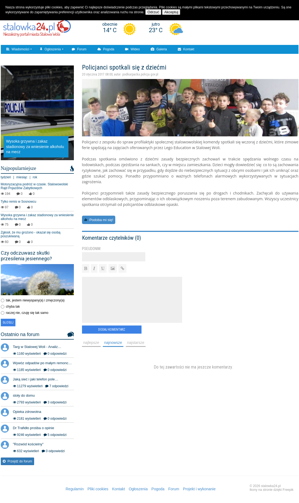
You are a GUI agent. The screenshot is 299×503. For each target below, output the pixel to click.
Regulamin (75, 489)
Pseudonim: (91, 248)
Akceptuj (171, 12)
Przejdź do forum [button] (17, 461)
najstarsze (135, 342)
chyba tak (13, 306)
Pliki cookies (97, 489)
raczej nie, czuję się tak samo (27, 313)
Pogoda (105, 49)
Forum (79, 49)
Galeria (159, 49)
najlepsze (91, 342)
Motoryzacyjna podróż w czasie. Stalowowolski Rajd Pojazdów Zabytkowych (34, 186)
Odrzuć (153, 12)
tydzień (6, 177)
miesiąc (21, 177)
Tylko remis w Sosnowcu (18, 201)
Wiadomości (17, 49)
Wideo (132, 49)
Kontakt (186, 49)
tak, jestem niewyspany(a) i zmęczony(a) (35, 300)
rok (35, 177)
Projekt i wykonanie (199, 489)
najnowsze (113, 342)
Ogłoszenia (50, 49)
